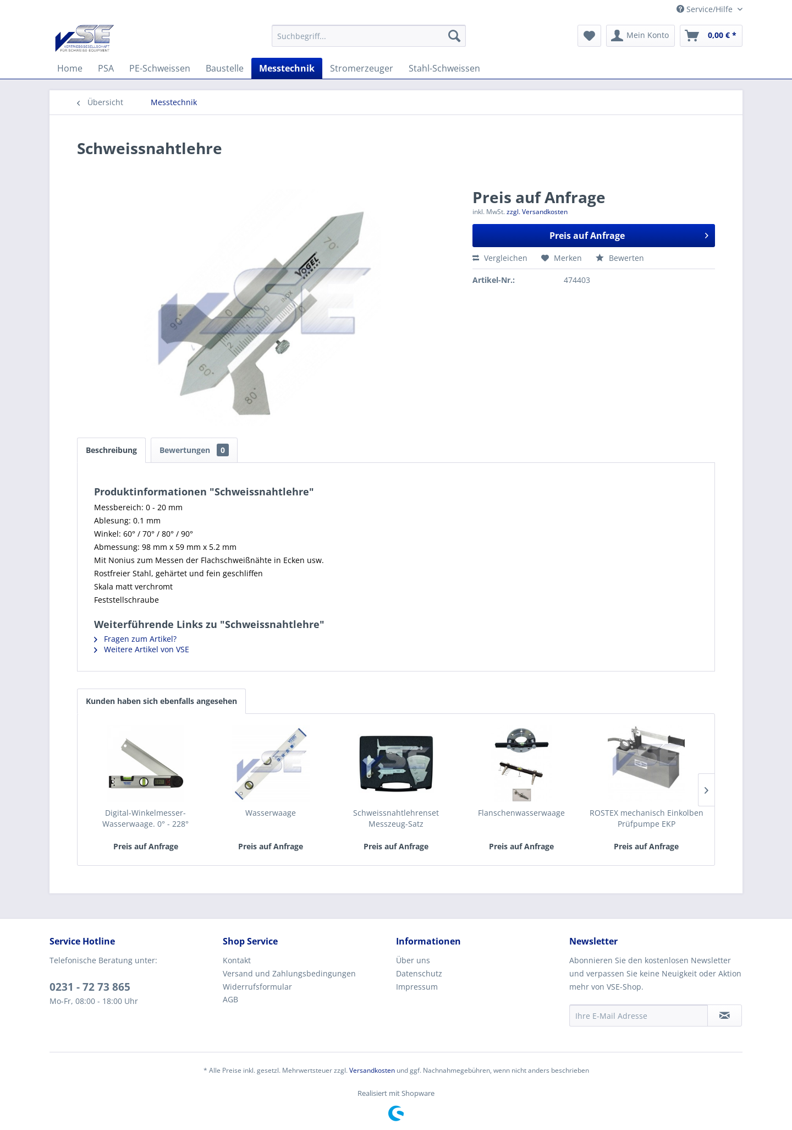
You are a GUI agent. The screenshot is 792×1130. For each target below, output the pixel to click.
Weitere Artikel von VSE (141, 649)
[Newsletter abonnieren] (724, 1016)
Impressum (417, 986)
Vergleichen (499, 258)
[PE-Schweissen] (160, 68)
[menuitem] (369, 36)
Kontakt (237, 960)
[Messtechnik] (286, 68)
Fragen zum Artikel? (135, 639)
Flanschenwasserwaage (521, 812)
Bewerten (620, 258)
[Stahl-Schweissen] (444, 68)
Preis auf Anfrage (628, 234)
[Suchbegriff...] (369, 36)
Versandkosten (372, 1070)
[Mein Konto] (640, 36)
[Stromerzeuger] (361, 68)
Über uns (413, 960)
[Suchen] (454, 36)
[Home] (70, 68)
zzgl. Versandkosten (537, 211)
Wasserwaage (270, 812)
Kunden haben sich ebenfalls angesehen (161, 701)
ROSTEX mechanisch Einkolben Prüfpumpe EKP (646, 818)
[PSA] (106, 68)
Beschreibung (111, 450)
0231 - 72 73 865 (90, 987)
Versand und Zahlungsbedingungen (289, 973)
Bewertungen (194, 450)
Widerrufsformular (257, 986)
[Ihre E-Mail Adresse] (638, 1016)
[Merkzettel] (589, 36)
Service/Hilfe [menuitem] (705, 9)
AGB (230, 999)
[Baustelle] (224, 68)
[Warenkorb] (711, 36)
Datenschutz (419, 973)
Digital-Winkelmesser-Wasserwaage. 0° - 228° (145, 818)
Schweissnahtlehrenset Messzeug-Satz (396, 818)
